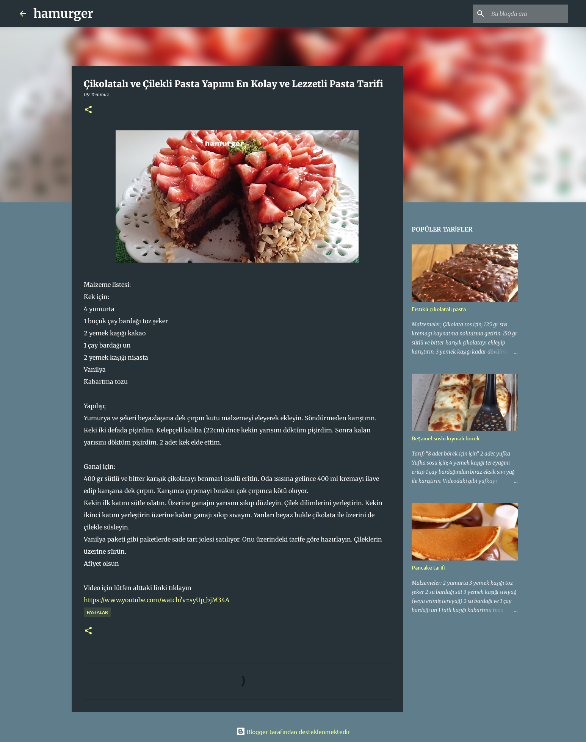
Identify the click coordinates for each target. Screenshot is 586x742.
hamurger (63, 13)
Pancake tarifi (429, 567)
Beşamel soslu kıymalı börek (446, 438)
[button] (88, 110)
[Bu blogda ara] (528, 14)
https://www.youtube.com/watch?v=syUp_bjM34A (156, 600)
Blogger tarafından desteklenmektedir (293, 731)
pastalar (97, 612)
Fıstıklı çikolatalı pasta (439, 309)
